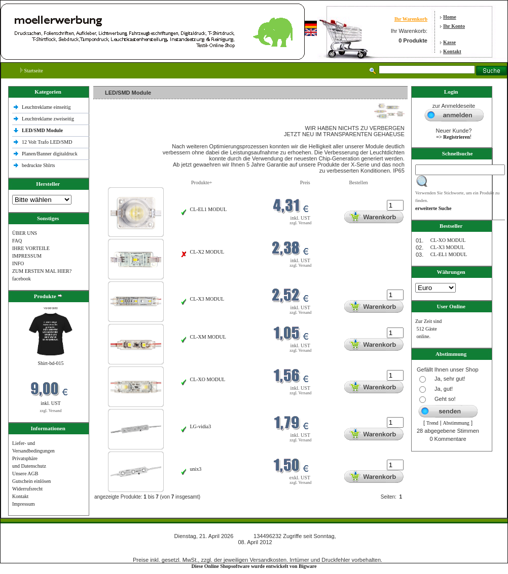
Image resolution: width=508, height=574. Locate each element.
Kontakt (452, 51)
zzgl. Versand (51, 410)
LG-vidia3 (200, 426)
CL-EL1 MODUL (208, 209)
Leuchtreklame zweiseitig (49, 118)
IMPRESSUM (27, 256)
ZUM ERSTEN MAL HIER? (41, 271)
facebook (21, 278)
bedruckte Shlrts (38, 165)
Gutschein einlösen (31, 481)
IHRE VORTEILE (31, 248)
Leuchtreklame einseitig (47, 107)
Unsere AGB (25, 473)
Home (449, 17)
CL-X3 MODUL (207, 299)
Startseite (31, 70)
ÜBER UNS (24, 233)
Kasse (449, 42)
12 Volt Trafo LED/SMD (47, 142)
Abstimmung (456, 423)
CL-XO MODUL (208, 379)
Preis (305, 182)
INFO (18, 263)
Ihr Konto (454, 26)
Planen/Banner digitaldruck (50, 153)
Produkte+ (201, 182)
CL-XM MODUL (208, 337)
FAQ (17, 240)
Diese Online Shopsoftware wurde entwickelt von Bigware (254, 566)
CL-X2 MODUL (207, 252)
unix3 (196, 469)
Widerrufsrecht (27, 488)
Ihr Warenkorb (410, 19)
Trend (432, 423)
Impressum (23, 504)
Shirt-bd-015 (50, 363)
